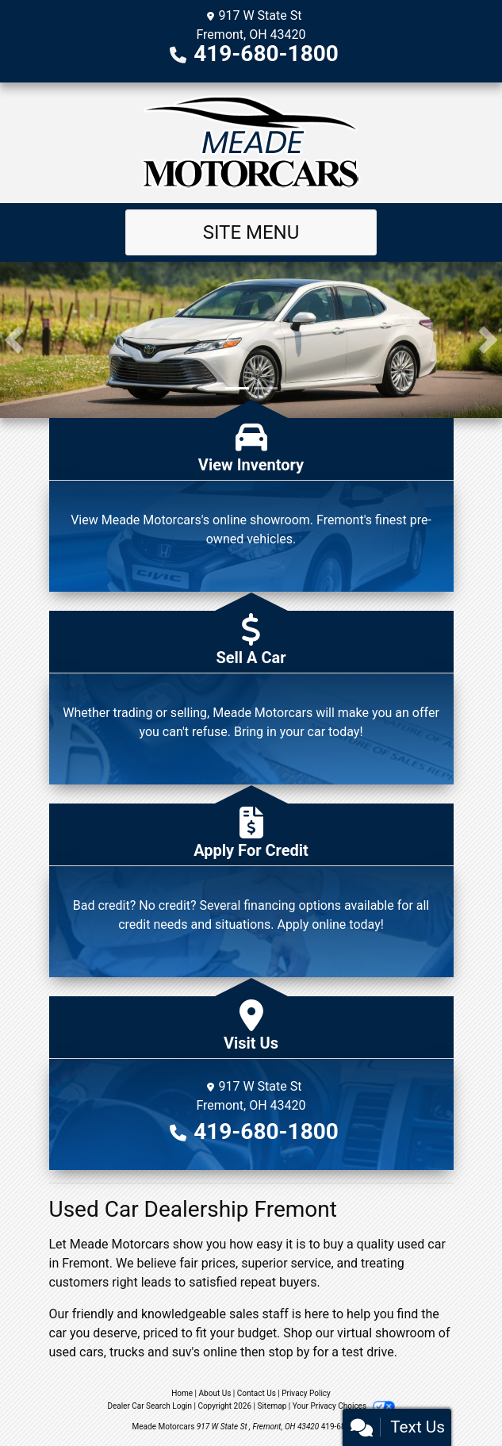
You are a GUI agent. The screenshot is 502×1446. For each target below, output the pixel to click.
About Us (215, 1393)
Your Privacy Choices (344, 1406)
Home (182, 1393)
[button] (14, 340)
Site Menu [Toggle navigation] (251, 232)
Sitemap (271, 1406)
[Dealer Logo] (251, 142)
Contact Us (256, 1393)
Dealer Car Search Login (149, 1406)
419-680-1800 (266, 53)
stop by (288, 1352)
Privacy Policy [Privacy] (306, 1393)
